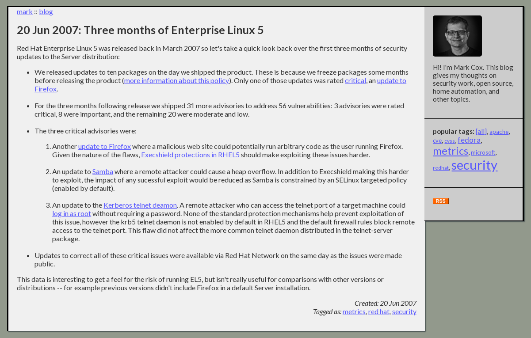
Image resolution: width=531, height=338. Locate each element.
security (404, 311)
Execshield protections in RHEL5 (190, 154)
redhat (441, 168)
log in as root (71, 213)
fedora (469, 139)
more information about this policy (176, 80)
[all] (481, 131)
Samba (102, 171)
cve (437, 140)
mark (25, 11)
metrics (354, 311)
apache (498, 131)
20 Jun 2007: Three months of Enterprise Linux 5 (140, 29)
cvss (449, 141)
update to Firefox (104, 146)
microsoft (483, 152)
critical (355, 80)
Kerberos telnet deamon (140, 205)
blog (46, 11)
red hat (379, 311)
